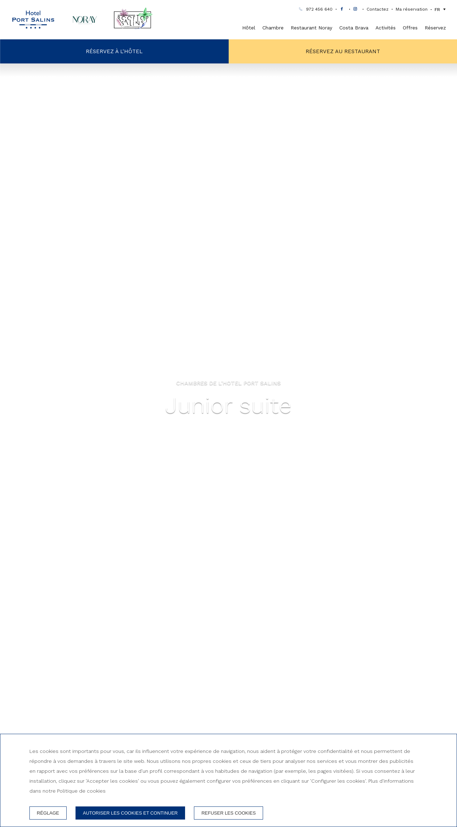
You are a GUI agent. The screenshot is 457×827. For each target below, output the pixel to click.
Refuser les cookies (228, 813)
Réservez (435, 27)
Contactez (378, 9)
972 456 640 (319, 9)
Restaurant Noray (311, 27)
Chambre (273, 27)
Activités (385, 27)
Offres (410, 27)
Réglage (48, 813)
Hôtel (248, 27)
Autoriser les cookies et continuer (130, 813)
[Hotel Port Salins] (33, 20)
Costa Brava (353, 27)
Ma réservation (412, 9)
